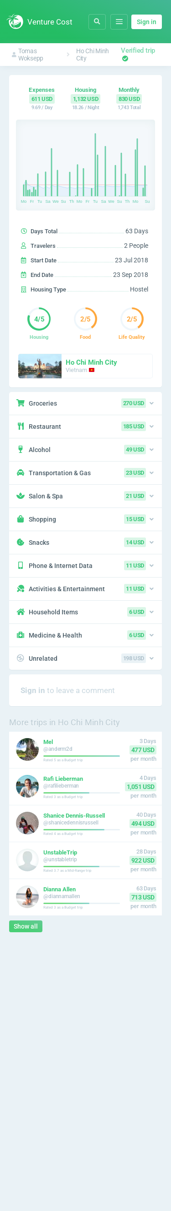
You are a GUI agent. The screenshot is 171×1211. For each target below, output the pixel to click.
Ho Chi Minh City (92, 54)
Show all (26, 926)
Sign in (146, 21)
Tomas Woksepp (27, 54)
